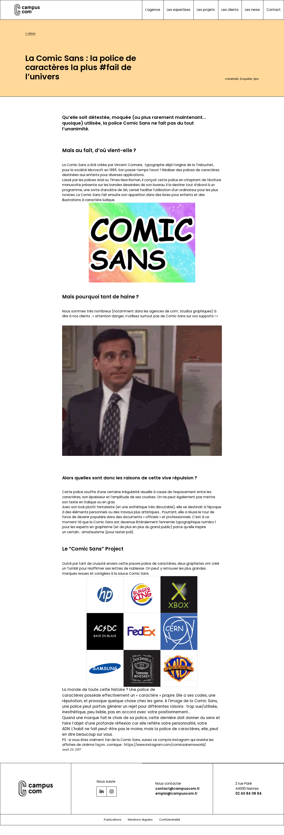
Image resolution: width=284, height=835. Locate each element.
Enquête (246, 79)
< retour (30, 33)
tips (256, 79)
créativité (232, 79)
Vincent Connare (128, 165)
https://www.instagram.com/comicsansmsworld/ (165, 744)
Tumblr (72, 568)
